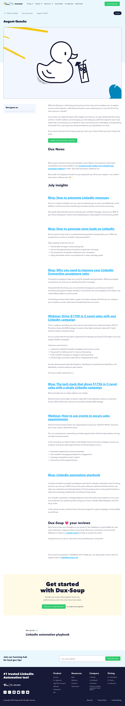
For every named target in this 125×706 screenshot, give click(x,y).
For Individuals (112, 677)
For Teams (111, 680)
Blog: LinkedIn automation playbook (74, 475)
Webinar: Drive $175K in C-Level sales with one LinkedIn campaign (82, 317)
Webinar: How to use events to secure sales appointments (79, 417)
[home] (13, 4)
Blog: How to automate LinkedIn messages (78, 197)
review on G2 (72, 533)
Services (56, 677)
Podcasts (74, 683)
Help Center (75, 686)
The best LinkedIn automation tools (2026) (95, 688)
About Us (90, 700)
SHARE (117, 13)
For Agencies (57, 680)
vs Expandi (92, 683)
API (54, 692)
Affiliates (56, 686)
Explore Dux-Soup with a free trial (62, 140)
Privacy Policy (102, 700)
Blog (72, 677)
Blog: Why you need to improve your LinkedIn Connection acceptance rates (81, 271)
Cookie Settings (117, 700)
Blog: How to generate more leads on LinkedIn (81, 229)
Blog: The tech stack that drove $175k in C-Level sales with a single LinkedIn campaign (82, 385)
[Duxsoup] (20, 685)
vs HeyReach (93, 680)
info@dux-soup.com (69, 557)
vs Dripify (92, 677)
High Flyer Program (59, 683)
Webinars (74, 680)
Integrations (57, 689)
